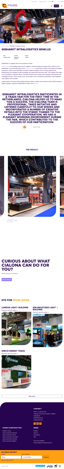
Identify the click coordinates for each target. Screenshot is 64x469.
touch (36, 83)
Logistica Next (6, 66)
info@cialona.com (38, 420)
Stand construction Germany (10, 439)
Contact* (3, 454)
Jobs (35, 437)
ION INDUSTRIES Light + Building (45, 308)
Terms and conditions (39, 440)
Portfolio (7, 46)
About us (36, 433)
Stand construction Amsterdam (10, 437)
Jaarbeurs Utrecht (30, 68)
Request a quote (7, 430)
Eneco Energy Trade (13, 351)
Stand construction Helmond (10, 433)
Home (3, 46)
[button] (51, 1)
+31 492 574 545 (42, 411)
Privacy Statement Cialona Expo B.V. (43, 442)
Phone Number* (26, 454)
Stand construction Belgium (9, 441)
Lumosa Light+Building (15, 307)
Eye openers (37, 435)
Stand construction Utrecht (9, 435)
